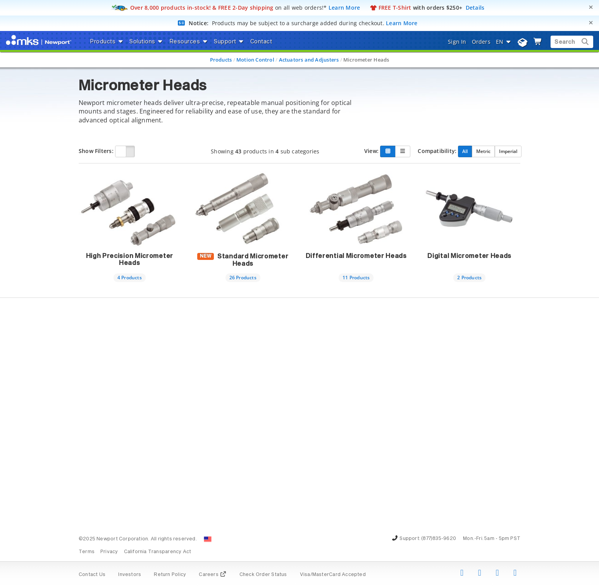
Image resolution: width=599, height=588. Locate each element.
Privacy (109, 552)
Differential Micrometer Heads (356, 256)
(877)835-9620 (438, 538)
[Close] (591, 7)
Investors (129, 575)
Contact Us (92, 575)
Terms (87, 552)
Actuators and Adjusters (309, 59)
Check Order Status (263, 575)
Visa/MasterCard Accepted (333, 575)
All (465, 151)
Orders (481, 41)
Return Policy (170, 575)
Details (475, 7)
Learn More (344, 7)
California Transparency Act (157, 552)
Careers (212, 575)
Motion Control (255, 59)
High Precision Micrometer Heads (130, 259)
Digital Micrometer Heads (469, 256)
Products (221, 59)
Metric (483, 151)
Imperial (508, 151)
